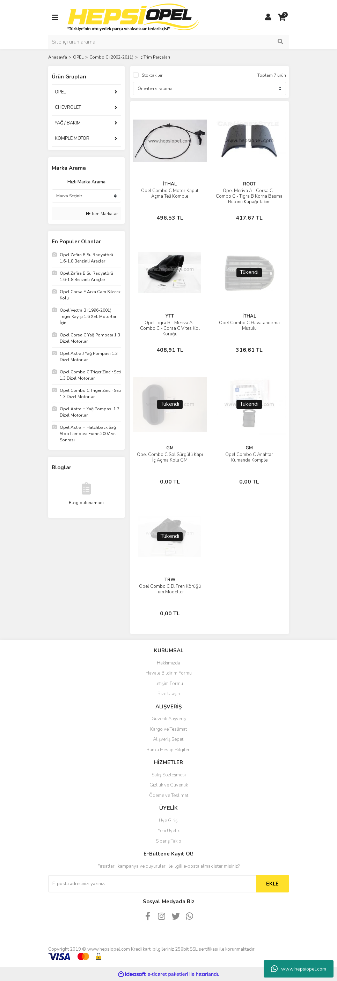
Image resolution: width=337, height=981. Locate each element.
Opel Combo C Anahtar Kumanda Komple (249, 457)
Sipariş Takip (168, 841)
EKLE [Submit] (272, 883)
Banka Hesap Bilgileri (168, 750)
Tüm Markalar (102, 213)
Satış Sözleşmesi (169, 775)
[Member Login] (268, 17)
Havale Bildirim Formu (169, 673)
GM (170, 448)
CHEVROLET (68, 107)
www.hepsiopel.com (298, 969)
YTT (170, 316)
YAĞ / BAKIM (68, 123)
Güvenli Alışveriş (169, 719)
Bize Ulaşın (168, 694)
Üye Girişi (168, 821)
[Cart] (282, 17)
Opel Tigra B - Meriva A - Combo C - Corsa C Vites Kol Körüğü (170, 328)
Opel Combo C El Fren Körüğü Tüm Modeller (170, 589)
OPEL (60, 92)
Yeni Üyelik (169, 831)
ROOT (249, 184)
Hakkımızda (168, 663)
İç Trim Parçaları (154, 57)
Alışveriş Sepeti (168, 739)
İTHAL (170, 184)
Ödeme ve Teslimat (168, 795)
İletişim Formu (168, 683)
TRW (169, 580)
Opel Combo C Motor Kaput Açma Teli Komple (169, 193)
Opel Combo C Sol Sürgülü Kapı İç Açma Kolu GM (170, 457)
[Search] (168, 42)
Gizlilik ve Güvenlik (168, 785)
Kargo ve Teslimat (168, 729)
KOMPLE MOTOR (72, 138)
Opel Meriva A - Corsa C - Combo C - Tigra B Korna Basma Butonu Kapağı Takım (249, 196)
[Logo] (133, 17)
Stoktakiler (152, 75)
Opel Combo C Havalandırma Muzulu (249, 326)
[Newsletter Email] (152, 883)
